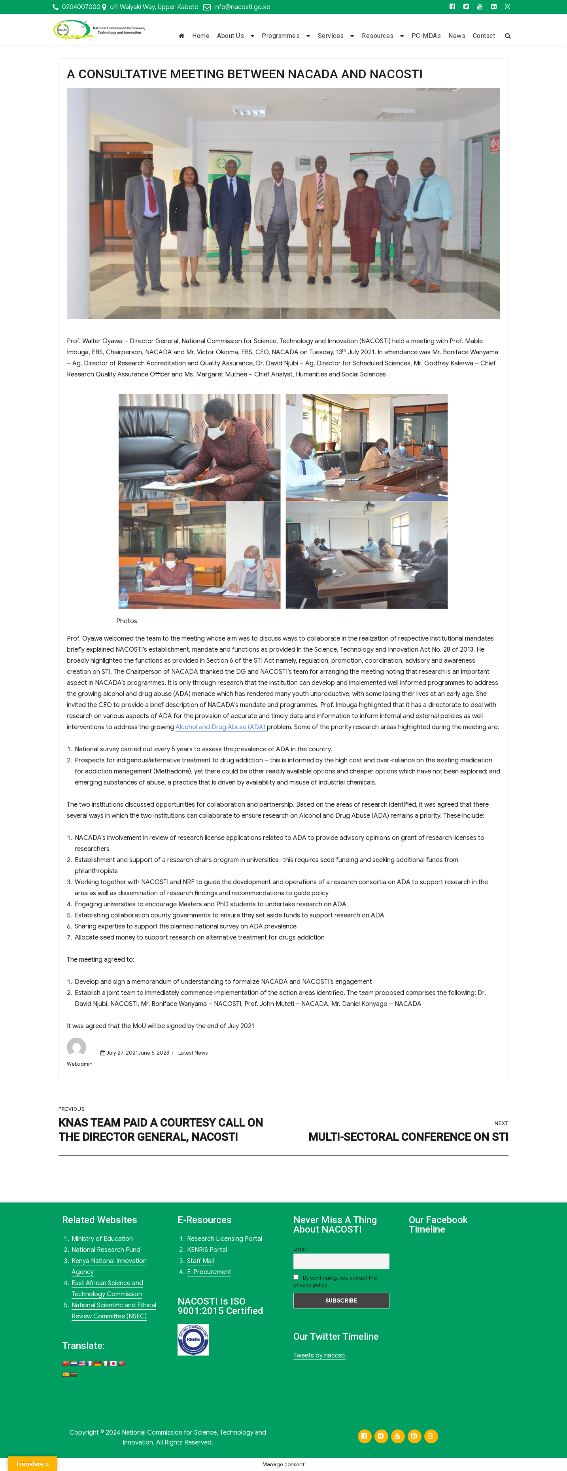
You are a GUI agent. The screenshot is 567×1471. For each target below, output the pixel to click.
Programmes (281, 36)
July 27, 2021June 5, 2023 (137, 1052)
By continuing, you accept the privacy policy (335, 1281)
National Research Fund (106, 1250)
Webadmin (80, 1064)
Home (201, 36)
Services (331, 36)
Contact (484, 36)
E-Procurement (209, 1272)
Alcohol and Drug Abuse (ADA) (221, 727)
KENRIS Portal (207, 1250)
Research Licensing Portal (224, 1239)
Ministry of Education (102, 1239)
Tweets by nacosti (319, 1355)
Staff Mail (200, 1261)
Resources (378, 36)
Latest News (193, 1052)
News (456, 36)
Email (300, 1248)
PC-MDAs (426, 36)
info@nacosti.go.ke (242, 7)
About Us (230, 36)
